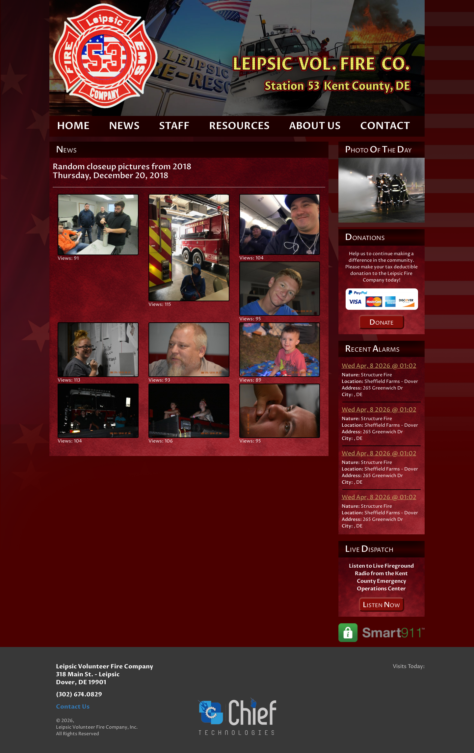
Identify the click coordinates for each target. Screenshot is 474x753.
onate (381, 322)
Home (73, 126)
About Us (315, 126)
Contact (385, 126)
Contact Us (73, 707)
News (124, 126)
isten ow (381, 605)
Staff (174, 126)
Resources (239, 126)
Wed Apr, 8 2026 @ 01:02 (379, 366)
